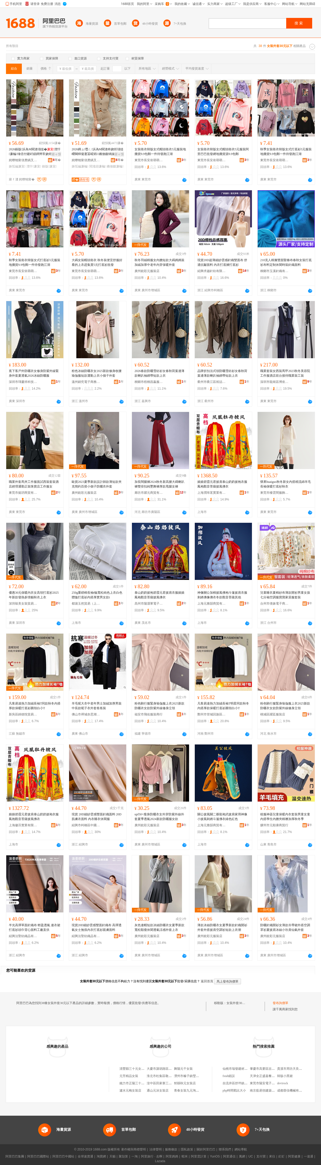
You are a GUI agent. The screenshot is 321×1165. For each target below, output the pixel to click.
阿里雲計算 (198, 1156)
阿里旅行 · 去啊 (151, 1156)
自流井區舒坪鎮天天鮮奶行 (241, 1083)
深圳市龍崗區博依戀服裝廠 (274, 382)
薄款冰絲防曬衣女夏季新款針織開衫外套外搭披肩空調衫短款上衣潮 (222, 927)
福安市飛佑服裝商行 (149, 714)
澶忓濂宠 (33, 166)
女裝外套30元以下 (238, 1003)
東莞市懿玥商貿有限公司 (23, 493)
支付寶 (261, 1156)
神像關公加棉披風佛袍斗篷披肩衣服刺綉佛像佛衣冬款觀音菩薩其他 (222, 595)
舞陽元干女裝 (183, 1069)
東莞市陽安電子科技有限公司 (270, 1083)
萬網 (242, 1156)
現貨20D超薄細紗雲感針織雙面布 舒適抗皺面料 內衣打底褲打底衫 (222, 262)
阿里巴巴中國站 (63, 1156)
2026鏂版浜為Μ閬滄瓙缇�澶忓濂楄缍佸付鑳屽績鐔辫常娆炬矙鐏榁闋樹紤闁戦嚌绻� (35, 151)
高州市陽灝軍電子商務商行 (149, 603)
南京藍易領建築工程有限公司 (270, 1090)
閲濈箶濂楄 (97, 166)
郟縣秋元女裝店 (185, 1083)
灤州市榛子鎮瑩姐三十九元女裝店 (197, 1076)
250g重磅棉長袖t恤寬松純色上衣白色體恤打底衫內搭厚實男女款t (97, 595)
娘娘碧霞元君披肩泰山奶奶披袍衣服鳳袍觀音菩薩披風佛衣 (222, 484)
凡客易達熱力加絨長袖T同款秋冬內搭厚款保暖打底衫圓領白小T (35, 706)
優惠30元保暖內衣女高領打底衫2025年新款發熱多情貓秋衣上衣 (34, 595)
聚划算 (123, 1156)
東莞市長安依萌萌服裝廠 (149, 160)
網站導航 (241, 1149)
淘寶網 (101, 1156)
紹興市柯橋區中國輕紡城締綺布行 (86, 825)
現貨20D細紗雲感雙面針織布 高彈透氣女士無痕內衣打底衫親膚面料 (97, 927)
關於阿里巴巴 (206, 1149)
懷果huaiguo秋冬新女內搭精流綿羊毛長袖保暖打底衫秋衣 (285, 484)
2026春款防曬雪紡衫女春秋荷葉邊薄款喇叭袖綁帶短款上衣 (159, 373)
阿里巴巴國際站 (38, 1156)
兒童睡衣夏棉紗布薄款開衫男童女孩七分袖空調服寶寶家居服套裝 (285, 595)
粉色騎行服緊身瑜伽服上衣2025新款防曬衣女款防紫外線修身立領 (159, 706)
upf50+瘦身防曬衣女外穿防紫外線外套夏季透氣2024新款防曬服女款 (159, 816)
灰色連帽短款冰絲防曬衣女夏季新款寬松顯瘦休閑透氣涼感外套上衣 (159, 927)
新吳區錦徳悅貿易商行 (23, 714)
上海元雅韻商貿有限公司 (211, 603)
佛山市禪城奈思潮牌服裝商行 (86, 714)
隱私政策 (187, 1149)
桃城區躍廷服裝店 (272, 714)
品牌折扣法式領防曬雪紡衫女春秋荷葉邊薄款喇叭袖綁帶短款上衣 (222, 373)
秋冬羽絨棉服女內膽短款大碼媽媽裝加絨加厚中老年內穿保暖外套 (159, 262)
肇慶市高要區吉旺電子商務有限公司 (275, 1069)
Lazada (160, 1161)
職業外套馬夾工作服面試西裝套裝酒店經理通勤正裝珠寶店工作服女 (34, 484)
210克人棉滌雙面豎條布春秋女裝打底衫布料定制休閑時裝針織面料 (286, 262)
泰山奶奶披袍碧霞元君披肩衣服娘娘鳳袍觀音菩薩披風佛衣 (159, 595)
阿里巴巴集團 (14, 1156)
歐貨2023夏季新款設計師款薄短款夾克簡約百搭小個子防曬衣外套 (97, 484)
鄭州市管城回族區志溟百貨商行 (211, 714)
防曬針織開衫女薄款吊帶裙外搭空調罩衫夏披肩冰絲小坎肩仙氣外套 (285, 927)
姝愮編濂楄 (80, 166)
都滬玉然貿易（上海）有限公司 (86, 603)
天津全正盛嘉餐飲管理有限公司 (271, 1076)
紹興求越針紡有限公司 (211, 271)
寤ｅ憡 (56, 154)
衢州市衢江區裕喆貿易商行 (211, 382)
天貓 (112, 1156)
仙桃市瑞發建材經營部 (238, 1069)
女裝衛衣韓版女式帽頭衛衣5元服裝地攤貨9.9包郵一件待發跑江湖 (160, 151)
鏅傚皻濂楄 (115, 166)
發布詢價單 (280, 1003)
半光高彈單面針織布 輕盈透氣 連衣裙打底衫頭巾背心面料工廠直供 (34, 927)
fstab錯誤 (229, 1076)
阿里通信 (229, 1156)
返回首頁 (207, 981)
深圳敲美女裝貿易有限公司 (23, 603)
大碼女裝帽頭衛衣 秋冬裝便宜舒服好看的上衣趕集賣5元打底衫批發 (97, 262)
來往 (272, 1156)
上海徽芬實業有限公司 (23, 825)
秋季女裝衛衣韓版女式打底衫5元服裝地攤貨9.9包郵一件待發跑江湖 (286, 151)
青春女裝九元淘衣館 (188, 1090)
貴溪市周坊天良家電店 (292, 1069)
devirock (282, 1083)
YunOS (215, 1156)
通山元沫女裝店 (158, 1090)
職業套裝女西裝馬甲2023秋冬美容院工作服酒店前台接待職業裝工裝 (285, 373)
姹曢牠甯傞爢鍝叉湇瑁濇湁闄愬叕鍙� (23, 160)
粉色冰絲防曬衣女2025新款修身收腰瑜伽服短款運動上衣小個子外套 (97, 373)
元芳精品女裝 (128, 1076)
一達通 (308, 1156)
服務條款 (171, 1149)
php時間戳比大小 (234, 1090)
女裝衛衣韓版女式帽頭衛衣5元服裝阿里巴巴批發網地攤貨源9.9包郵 (223, 151)
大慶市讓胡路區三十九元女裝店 (168, 1069)
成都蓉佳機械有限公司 (292, 1090)
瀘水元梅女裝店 (130, 1090)
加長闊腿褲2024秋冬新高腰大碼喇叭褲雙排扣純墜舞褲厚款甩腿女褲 (159, 484)
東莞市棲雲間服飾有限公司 (274, 493)
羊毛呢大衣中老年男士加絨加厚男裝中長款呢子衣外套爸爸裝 (97, 706)
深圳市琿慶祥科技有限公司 (23, 382)
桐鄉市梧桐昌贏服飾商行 (149, 382)
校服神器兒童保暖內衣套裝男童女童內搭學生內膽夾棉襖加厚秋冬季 (285, 816)
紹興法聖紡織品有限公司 (23, 936)
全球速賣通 (85, 1156)
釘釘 (281, 1156)
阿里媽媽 (172, 1156)
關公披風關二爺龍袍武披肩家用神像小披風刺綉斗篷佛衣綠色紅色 (222, 816)
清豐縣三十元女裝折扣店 (136, 1069)
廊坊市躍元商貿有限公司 (149, 493)
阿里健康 (294, 1156)
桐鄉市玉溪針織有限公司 (274, 271)
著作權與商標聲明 (133, 1149)
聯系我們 (225, 1149)
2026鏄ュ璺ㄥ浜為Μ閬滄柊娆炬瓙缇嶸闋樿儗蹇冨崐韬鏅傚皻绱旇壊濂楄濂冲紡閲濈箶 (97, 151)
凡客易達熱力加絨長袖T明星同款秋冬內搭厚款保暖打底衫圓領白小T (223, 706)
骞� (57, 160)
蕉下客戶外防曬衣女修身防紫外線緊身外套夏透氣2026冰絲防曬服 (34, 373)
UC (251, 1156)
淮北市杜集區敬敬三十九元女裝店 (170, 1076)
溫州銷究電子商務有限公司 (86, 382)
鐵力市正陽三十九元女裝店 (138, 1083)
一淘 (134, 1156)
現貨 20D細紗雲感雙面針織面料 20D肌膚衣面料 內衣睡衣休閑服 (96, 816)
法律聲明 (155, 1149)
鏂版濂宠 (49, 166)
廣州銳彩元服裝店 (147, 271)
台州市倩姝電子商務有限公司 (274, 603)
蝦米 (185, 1156)
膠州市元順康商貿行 (274, 825)
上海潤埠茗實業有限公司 (211, 493)
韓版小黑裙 (285, 1076)
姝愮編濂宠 (17, 166)
